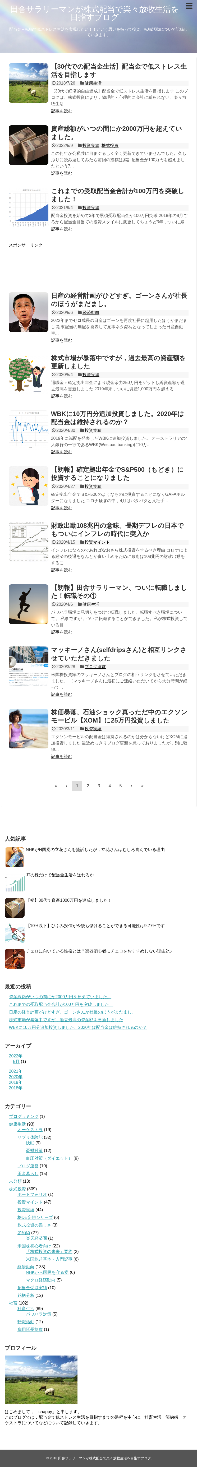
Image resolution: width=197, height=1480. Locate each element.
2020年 (16, 1077)
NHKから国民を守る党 (47, 1272)
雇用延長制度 (30, 1329)
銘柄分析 (25, 1295)
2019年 (16, 1082)
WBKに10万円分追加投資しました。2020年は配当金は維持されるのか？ (78, 1027)
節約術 (23, 1233)
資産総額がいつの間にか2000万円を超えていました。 (60, 997)
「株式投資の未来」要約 (49, 1251)
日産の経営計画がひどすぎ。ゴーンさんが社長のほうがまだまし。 (72, 1012)
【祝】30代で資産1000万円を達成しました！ (69, 900)
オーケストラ (30, 1129)
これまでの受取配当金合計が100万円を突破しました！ (61, 1004)
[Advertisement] (99, 264)
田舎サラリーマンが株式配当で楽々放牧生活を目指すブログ (94, 13)
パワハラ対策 (38, 1314)
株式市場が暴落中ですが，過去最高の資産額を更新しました (66, 1020)
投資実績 (91, 145)
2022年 (16, 1056)
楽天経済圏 (36, 1238)
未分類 (15, 1181)
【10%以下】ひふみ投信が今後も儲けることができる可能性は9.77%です (95, 925)
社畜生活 (25, 1308)
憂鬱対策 (34, 1150)
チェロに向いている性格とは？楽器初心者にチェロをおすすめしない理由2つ (99, 951)
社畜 (13, 1303)
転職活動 (25, 1322)
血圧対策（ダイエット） (49, 1158)
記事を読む (61, 111)
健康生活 (93, 83)
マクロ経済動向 (41, 1280)
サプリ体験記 (30, 1137)
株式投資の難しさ (34, 1225)
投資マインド (97, 542)
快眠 (30, 1143)
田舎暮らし (28, 1173)
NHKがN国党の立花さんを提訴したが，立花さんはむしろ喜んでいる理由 (95, 849)
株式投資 (110, 145)
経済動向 (91, 312)
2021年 (16, 1071)
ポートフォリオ (32, 1194)
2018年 (16, 1088)
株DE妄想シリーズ (35, 1217)
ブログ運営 (95, 666)
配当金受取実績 (32, 1287)
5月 (16, 1061)
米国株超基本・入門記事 (49, 1259)
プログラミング (24, 1116)
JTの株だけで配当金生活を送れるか (60, 875)
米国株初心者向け (34, 1246)
